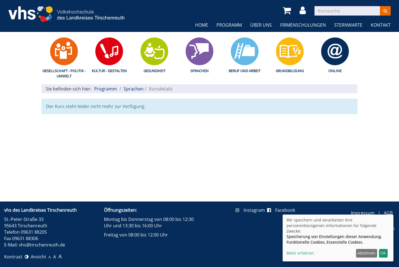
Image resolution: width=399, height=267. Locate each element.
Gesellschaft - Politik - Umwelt (64, 73)
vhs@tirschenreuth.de (42, 245)
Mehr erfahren (300, 253)
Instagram (251, 210)
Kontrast (16, 257)
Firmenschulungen (303, 25)
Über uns (261, 25)
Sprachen (199, 70)
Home (201, 25)
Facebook (281, 210)
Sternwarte (348, 25)
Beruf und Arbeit (244, 70)
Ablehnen (366, 253)
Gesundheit (154, 70)
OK (383, 253)
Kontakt (381, 25)
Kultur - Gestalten (109, 70)
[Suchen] (385, 11)
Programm (229, 25)
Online (335, 70)
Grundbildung (290, 70)
